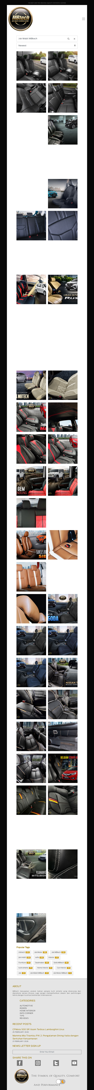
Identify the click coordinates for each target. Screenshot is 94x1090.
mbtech (24, 952)
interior (54, 957)
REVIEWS (24, 1018)
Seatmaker (42, 963)
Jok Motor (40, 952)
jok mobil (25, 957)
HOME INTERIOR (27, 1011)
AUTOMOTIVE (26, 1006)
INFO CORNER (26, 1013)
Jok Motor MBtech (62, 973)
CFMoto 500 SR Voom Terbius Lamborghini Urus (38, 1029)
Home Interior (44, 968)
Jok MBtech (58, 952)
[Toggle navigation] (83, 18)
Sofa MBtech (61, 963)
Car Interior (63, 968)
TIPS (22, 1016)
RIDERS (23, 1008)
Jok (22, 973)
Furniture (24, 963)
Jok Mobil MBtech (39, 973)
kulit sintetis (25, 968)
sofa (39, 957)
